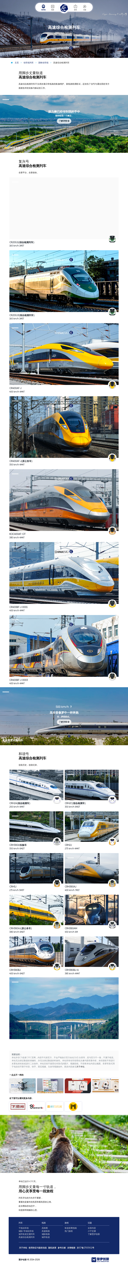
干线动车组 (24, 1228)
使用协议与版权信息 (38, 1248)
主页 (14, 62)
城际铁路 (46, 1234)
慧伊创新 (23, 1259)
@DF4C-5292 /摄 (118, 55)
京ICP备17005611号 (85, 1248)
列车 (21, 1223)
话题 (85, 7)
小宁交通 (92, 1231)
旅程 (75, 7)
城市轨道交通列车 (27, 1234)
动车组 (43, 7)
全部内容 (92, 1228)
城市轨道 (46, 1237)
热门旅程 (69, 1231)
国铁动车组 (41, 62)
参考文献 (62, 1248)
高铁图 (45, 1228)
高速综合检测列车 (27, 1237)
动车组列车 (26, 62)
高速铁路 (46, 1231)
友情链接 (71, 1248)
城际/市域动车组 (26, 1231)
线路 (53, 7)
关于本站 (80, 1066)
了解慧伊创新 (94, 1234)
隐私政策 (52, 1248)
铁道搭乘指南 (71, 1228)
